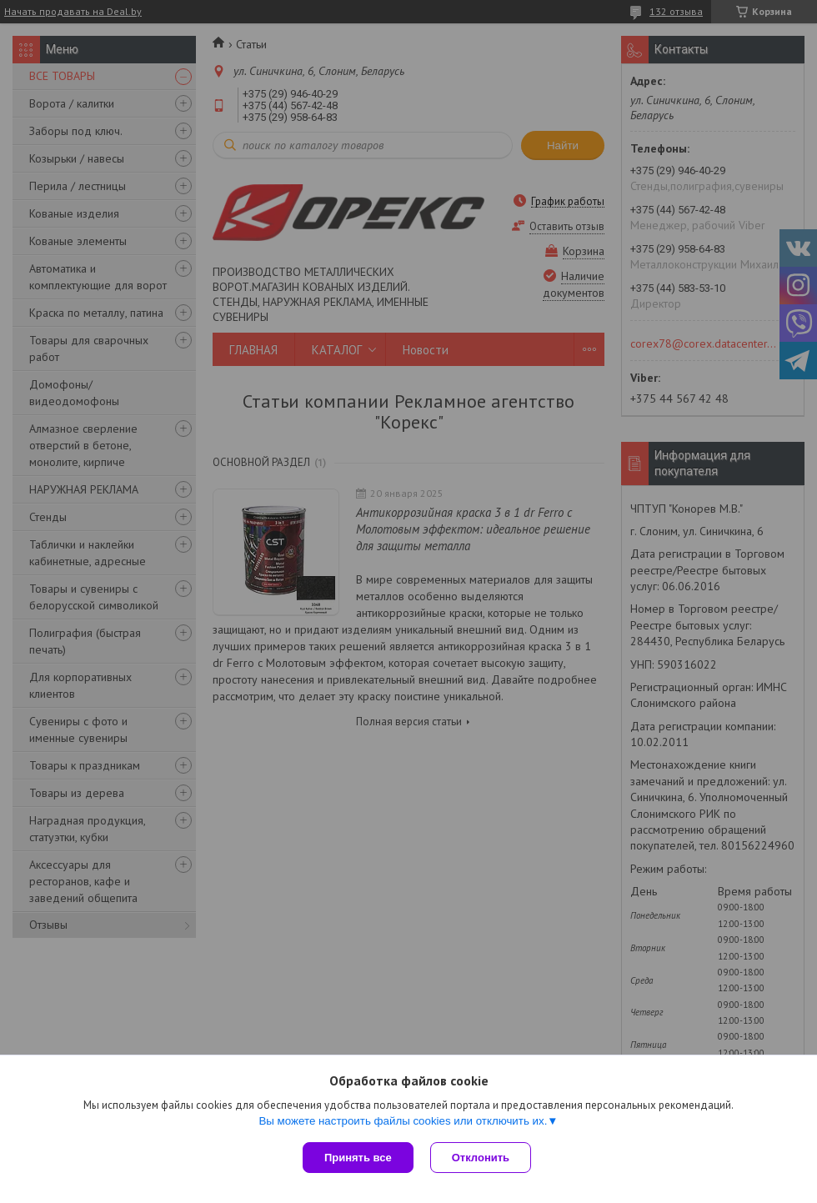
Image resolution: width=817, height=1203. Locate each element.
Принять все (358, 1157)
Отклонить (480, 1157)
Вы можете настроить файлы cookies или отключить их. (402, 1121)
